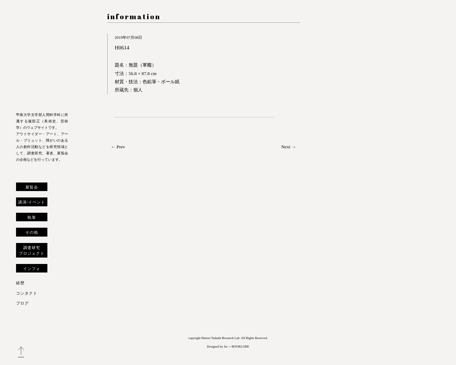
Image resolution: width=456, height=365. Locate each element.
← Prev (118, 146)
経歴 (20, 283)
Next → (288, 146)
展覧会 (31, 187)
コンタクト (26, 293)
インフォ (31, 268)
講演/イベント (31, 202)
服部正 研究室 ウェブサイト (42, 57)
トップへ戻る (21, 352)
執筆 (31, 217)
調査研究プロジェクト (32, 250)
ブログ (22, 303)
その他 (31, 232)
